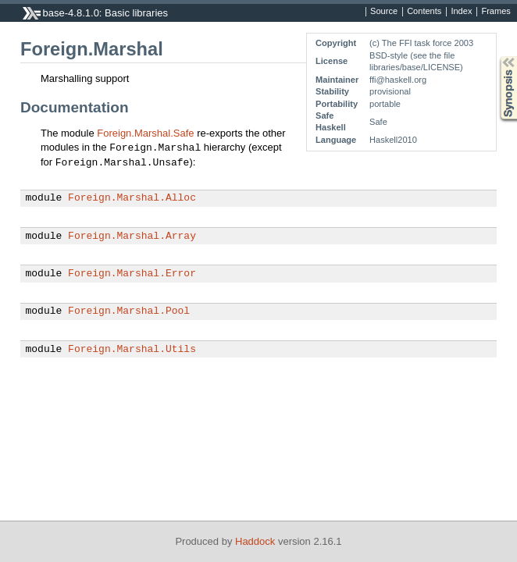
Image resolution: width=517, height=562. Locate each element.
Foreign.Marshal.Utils (132, 350)
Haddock (255, 541)
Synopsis (495, 56)
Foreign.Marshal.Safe (145, 133)
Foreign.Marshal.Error (132, 274)
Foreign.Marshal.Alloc (132, 198)
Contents (424, 11)
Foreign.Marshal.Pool (129, 311)
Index (461, 11)
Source (384, 11)
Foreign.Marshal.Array (132, 236)
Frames (495, 11)
